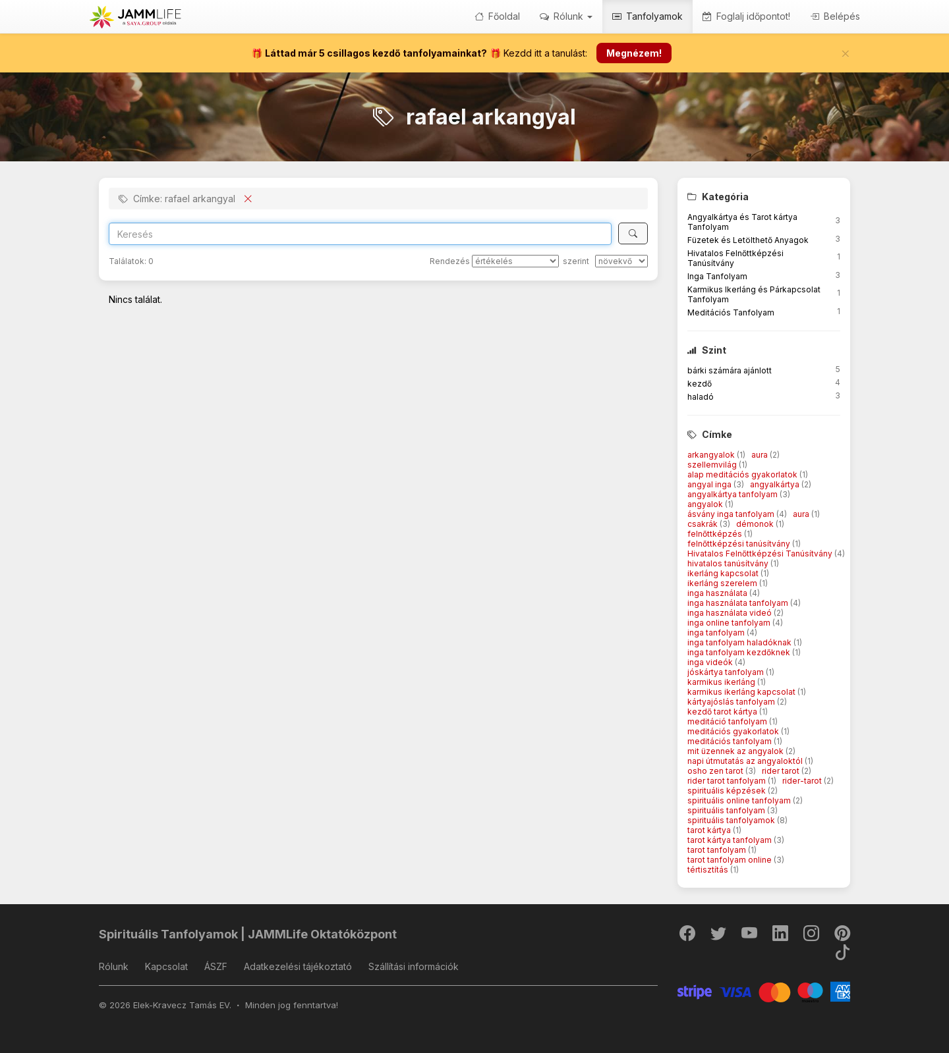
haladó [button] (700, 397)
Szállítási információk (413, 966)
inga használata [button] (718, 593)
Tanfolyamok (647, 16)
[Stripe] (764, 991)
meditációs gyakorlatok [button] (734, 731)
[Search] (360, 234)
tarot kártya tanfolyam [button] (730, 840)
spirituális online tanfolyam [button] (740, 800)
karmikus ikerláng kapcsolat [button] (742, 692)
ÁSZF (215, 966)
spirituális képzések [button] (727, 791)
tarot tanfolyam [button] (717, 850)
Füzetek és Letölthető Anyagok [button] (748, 240)
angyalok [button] (706, 504)
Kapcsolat (166, 966)
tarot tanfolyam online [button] (730, 860)
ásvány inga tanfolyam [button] (731, 514)
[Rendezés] (515, 261)
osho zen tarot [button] (716, 771)
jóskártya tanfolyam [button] (726, 672)
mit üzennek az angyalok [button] (736, 751)
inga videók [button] (711, 662)
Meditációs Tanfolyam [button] (730, 312)
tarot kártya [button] (710, 830)
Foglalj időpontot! (746, 16)
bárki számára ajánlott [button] (729, 370)
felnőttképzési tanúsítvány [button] (739, 544)
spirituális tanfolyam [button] (727, 810)
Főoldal (497, 16)
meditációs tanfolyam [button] (730, 741)
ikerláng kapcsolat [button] (724, 573)
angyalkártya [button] (775, 484)
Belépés (835, 16)
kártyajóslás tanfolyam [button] (732, 702)
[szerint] (621, 261)
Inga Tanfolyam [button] (717, 276)
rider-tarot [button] (803, 781)
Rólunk (114, 966)
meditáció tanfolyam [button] (728, 721)
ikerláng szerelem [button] (723, 583)
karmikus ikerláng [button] (722, 682)
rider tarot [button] (781, 771)
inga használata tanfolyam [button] (738, 603)
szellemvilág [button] (713, 465)
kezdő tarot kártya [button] (723, 711)
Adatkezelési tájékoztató (298, 966)
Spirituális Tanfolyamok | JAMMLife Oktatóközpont (248, 934)
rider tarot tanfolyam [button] (727, 781)
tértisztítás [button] (708, 870)
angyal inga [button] (710, 484)
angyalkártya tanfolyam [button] (733, 494)
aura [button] (760, 455)
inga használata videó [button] (730, 613)
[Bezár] (845, 53)
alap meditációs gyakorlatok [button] (743, 474)
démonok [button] (756, 524)
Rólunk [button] (566, 16)
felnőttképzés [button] (715, 534)
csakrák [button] (703, 524)
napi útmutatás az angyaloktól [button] (746, 761)
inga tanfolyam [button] (717, 632)
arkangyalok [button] (712, 455)
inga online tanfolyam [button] (729, 623)
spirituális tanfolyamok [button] (732, 820)
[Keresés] (633, 233)
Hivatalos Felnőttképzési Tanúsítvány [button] (760, 553)
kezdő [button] (699, 384)
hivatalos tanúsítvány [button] (728, 563)
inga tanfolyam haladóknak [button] (740, 642)
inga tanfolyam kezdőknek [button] (739, 652)
